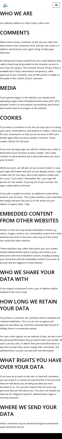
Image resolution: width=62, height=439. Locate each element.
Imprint (53, 436)
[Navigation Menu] (56, 5)
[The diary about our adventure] (5, 5)
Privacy (43, 436)
